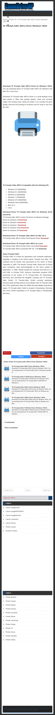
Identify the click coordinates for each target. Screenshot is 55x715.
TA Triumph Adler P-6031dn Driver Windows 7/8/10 (29, 408)
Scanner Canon (11, 531)
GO (50, 498)
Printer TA (12, 20)
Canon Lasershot (12, 519)
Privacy (35, 710)
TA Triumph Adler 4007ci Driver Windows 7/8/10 (25, 26)
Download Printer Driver (27, 5)
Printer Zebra (10, 640)
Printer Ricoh (10, 616)
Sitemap (23, 710)
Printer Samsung (12, 620)
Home (5, 20)
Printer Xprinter (11, 636)
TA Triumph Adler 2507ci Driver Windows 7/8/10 (28, 387)
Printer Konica (11, 609)
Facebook (41, 353)
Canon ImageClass (13, 507)
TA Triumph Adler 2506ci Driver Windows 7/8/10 (28, 397)
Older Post (47, 490)
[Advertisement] (27, 55)
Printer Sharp (10, 624)
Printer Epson (11, 605)
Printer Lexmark (11, 613)
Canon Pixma (11, 523)
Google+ (41, 356)
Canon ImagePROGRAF (15, 511)
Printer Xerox (10, 632)
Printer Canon (11, 527)
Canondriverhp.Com (12, 710)
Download (23, 220)
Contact (29, 710)
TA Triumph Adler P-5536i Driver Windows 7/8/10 (29, 376)
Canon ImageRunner (13, 515)
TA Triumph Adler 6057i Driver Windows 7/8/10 (28, 366)
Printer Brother (11, 597)
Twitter (21, 357)
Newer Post (8, 490)
